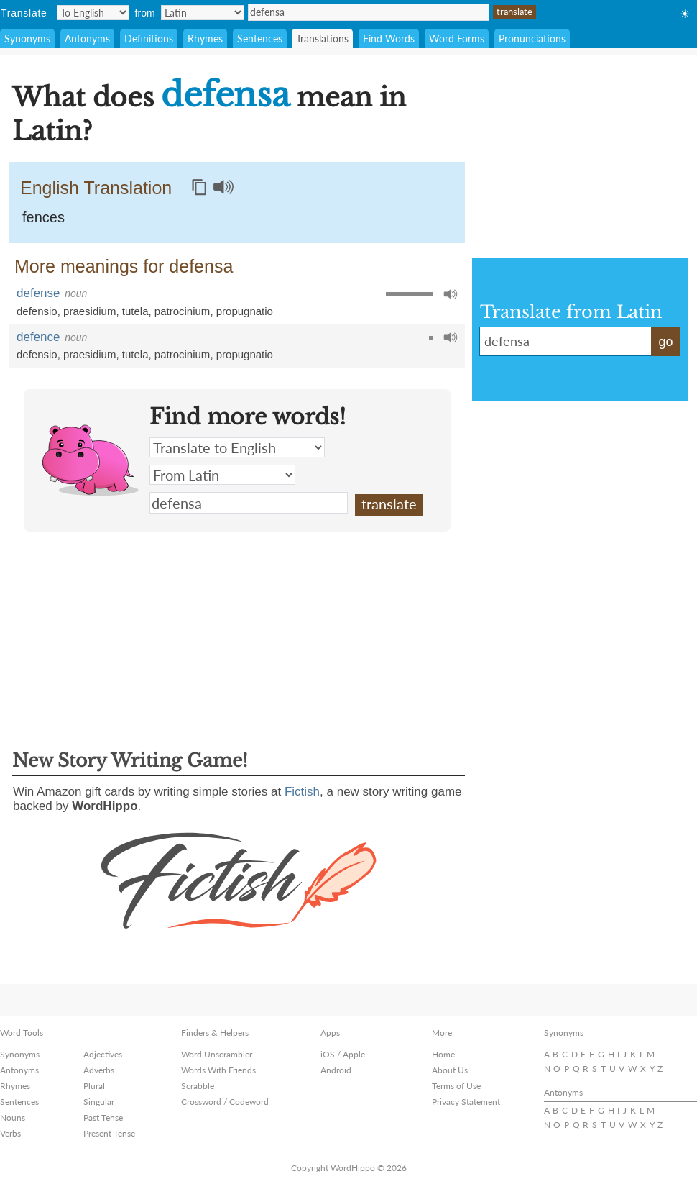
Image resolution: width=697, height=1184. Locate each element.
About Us (450, 1070)
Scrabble (197, 1085)
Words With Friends (218, 1070)
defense (38, 293)
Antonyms (87, 38)
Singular (98, 1101)
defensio (37, 311)
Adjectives (102, 1054)
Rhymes (205, 38)
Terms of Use (456, 1085)
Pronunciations (532, 38)
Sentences (259, 38)
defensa (368, 12)
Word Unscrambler (216, 1054)
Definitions (148, 38)
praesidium (89, 311)
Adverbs (98, 1070)
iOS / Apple (342, 1054)
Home (443, 1054)
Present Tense (109, 1133)
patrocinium (182, 311)
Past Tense (103, 1117)
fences (43, 217)
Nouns (12, 1117)
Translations (322, 38)
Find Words (389, 38)
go (665, 341)
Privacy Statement (466, 1101)
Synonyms (27, 38)
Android (335, 1070)
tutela (135, 311)
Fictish (302, 791)
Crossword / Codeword (225, 1101)
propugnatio (244, 311)
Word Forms (456, 38)
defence (38, 337)
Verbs (10, 1133)
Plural (94, 1085)
